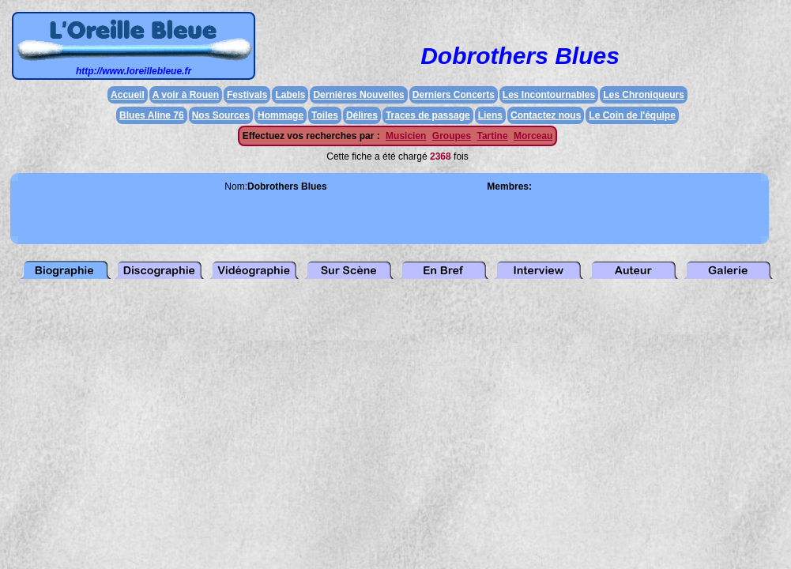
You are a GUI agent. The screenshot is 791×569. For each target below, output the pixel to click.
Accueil (128, 94)
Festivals (247, 94)
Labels (290, 94)
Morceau (533, 135)
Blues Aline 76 (151, 115)
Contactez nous (545, 115)
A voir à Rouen (186, 94)
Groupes (451, 135)
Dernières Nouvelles (358, 94)
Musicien (406, 135)
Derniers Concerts (453, 94)
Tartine (491, 135)
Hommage (280, 115)
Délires (362, 115)
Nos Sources (221, 115)
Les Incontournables (549, 94)
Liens (490, 115)
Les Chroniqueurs (643, 94)
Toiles (324, 115)
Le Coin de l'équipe (632, 115)
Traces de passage (428, 115)
